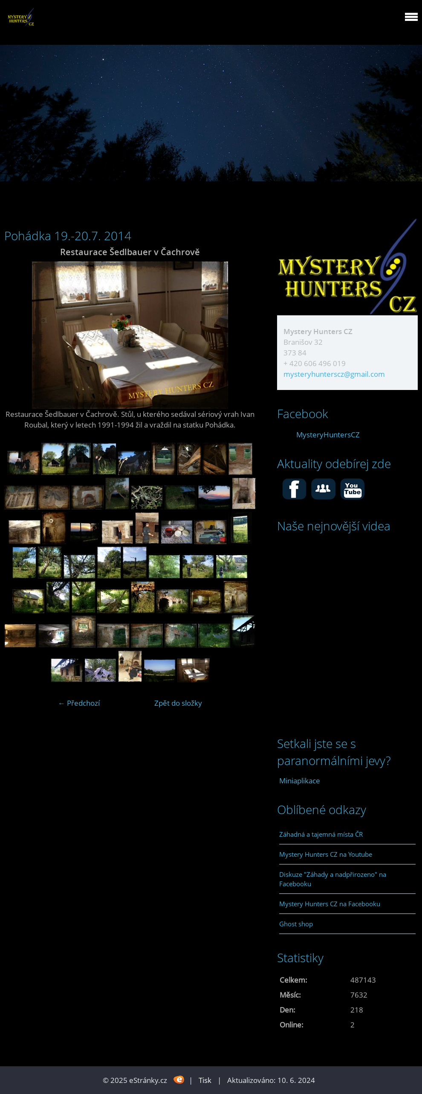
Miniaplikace (299, 781)
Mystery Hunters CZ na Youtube (325, 854)
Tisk (205, 1080)
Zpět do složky (178, 703)
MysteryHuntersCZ (328, 434)
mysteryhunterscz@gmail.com (334, 374)
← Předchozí (79, 703)
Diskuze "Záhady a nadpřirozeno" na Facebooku (332, 879)
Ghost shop (296, 923)
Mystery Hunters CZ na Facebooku (329, 903)
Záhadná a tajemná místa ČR (321, 834)
